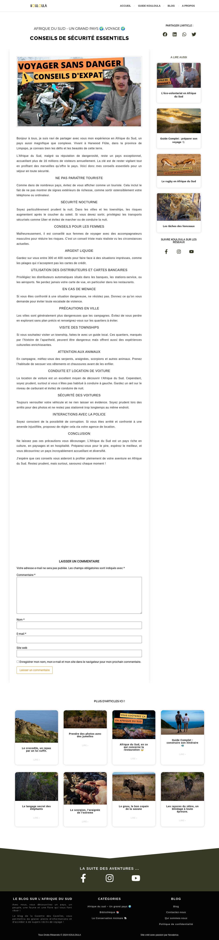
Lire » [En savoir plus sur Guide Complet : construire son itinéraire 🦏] (182, 754)
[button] (165, 34)
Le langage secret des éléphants (36, 807)
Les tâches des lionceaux (179, 226)
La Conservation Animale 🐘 (109, 917)
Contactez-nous (176, 912)
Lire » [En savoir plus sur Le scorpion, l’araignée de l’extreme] (85, 821)
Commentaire (26, 575)
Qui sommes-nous (176, 917)
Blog (171, 5)
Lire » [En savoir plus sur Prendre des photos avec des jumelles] (85, 745)
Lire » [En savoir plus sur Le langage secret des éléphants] (36, 817)
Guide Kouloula (149, 5)
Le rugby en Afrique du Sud (179, 181)
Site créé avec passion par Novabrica (159, 933)
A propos (188, 5)
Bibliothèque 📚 (109, 912)
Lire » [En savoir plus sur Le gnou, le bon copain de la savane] (134, 817)
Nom (21, 619)
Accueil (125, 5)
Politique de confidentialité (176, 923)
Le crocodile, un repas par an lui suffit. (36, 749)
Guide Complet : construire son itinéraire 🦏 (182, 743)
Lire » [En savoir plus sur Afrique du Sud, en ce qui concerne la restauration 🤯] (134, 758)
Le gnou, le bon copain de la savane (134, 807)
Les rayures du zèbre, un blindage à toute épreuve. (182, 809)
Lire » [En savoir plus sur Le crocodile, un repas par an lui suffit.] (36, 759)
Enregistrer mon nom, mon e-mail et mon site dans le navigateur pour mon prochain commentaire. (80, 662)
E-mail (21, 634)
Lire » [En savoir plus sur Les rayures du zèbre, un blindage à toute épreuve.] (182, 820)
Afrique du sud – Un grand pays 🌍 (109, 906)
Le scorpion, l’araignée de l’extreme (85, 811)
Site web (22, 648)
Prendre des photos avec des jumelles (85, 735)
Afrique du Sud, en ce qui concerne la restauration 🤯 (134, 747)
